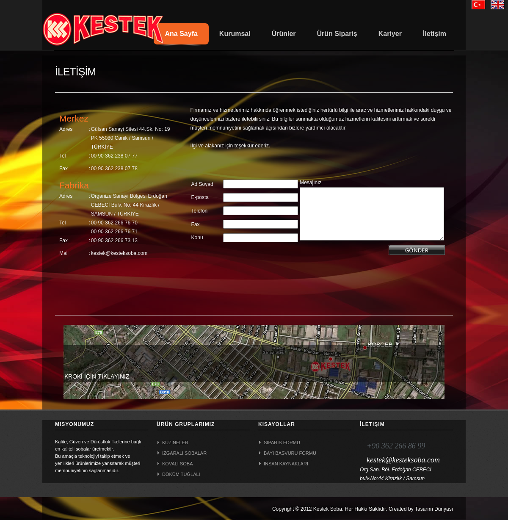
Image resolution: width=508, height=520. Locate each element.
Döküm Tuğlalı (181, 474)
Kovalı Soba (177, 463)
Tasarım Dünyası (434, 509)
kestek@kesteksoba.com (403, 460)
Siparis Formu (282, 442)
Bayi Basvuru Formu (290, 453)
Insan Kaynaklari (286, 463)
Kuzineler (175, 442)
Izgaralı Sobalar (184, 453)
